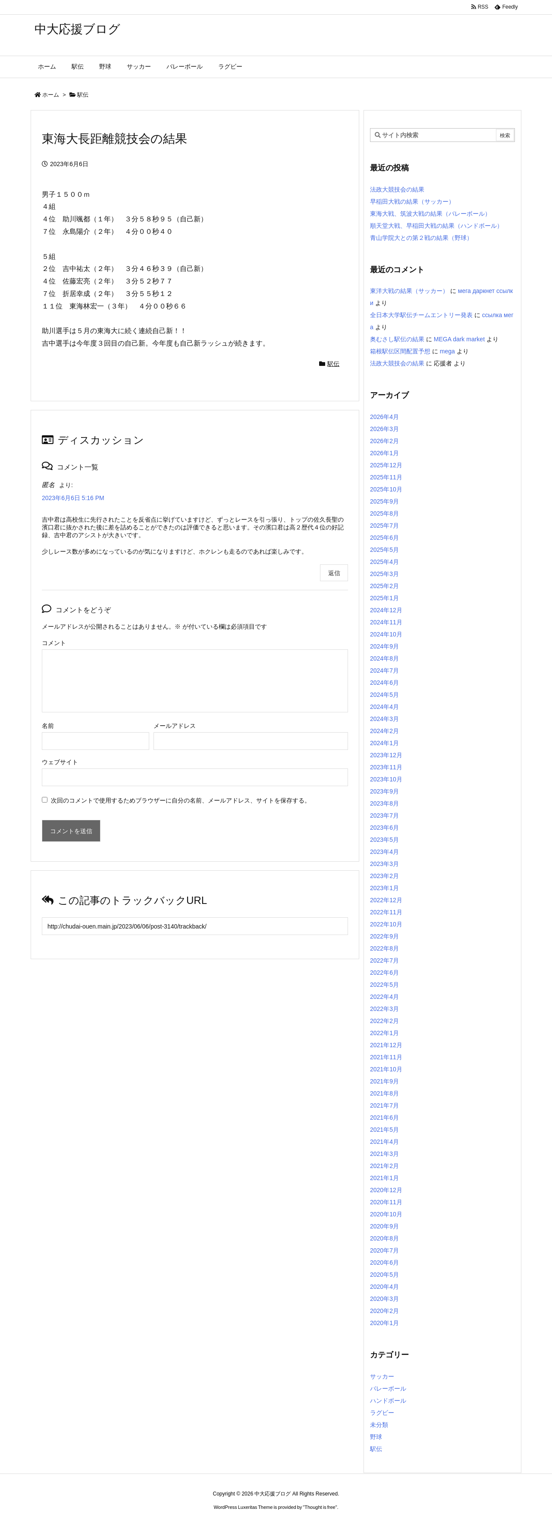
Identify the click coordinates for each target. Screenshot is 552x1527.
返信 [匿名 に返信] (334, 573)
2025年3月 (384, 573)
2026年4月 (384, 416)
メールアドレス (175, 725)
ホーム (50, 94)
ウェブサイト (60, 762)
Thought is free (319, 1507)
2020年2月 (384, 1310)
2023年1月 (384, 888)
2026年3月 (384, 428)
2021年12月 (386, 1045)
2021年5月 (384, 1129)
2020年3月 (384, 1298)
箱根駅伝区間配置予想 (400, 351)
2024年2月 (384, 730)
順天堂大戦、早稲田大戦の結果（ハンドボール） (436, 225)
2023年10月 (386, 779)
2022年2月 (384, 1020)
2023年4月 (384, 851)
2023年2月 (384, 875)
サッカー (382, 1376)
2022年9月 (384, 936)
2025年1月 (384, 598)
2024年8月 (384, 658)
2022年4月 (384, 996)
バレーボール (388, 1388)
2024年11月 (386, 622)
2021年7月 (384, 1105)
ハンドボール (388, 1400)
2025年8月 (384, 513)
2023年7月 (384, 815)
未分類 (379, 1424)
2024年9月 (384, 646)
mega (447, 351)
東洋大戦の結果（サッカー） (409, 290)
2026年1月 (384, 453)
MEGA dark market (459, 339)
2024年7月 (384, 670)
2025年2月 (384, 585)
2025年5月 (384, 549)
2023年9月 (384, 791)
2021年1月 (384, 1177)
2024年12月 (386, 610)
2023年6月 (384, 827)
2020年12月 (386, 1190)
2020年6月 (384, 1262)
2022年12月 (386, 900)
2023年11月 (386, 767)
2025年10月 (386, 489)
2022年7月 (384, 960)
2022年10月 (386, 924)
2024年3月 (384, 718)
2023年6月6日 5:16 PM (73, 497)
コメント (54, 642)
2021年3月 (384, 1153)
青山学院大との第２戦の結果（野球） (421, 237)
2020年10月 (386, 1214)
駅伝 (82, 94)
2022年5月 (384, 984)
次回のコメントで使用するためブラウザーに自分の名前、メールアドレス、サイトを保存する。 (180, 800)
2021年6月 (384, 1117)
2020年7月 (384, 1250)
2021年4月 (384, 1141)
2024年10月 (386, 634)
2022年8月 (384, 948)
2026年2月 (384, 441)
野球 (376, 1436)
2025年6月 (384, 537)
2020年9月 (384, 1226)
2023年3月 (384, 863)
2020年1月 (384, 1322)
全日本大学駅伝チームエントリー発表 (421, 315)
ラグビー (382, 1412)
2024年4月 (384, 706)
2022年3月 (384, 1008)
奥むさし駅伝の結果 (397, 339)
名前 (48, 725)
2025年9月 (384, 501)
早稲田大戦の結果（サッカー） (412, 201)
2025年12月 (386, 465)
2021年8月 (384, 1093)
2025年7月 (384, 525)
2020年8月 (384, 1238)
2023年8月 (384, 803)
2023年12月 (386, 755)
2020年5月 (384, 1274)
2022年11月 (386, 912)
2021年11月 (386, 1057)
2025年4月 (384, 561)
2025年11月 (386, 477)
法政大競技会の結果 (397, 189)
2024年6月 (384, 682)
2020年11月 (386, 1202)
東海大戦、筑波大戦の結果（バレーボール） (430, 213)
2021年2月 (384, 1165)
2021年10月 (386, 1069)
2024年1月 (384, 743)
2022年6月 (384, 972)
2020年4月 (384, 1286)
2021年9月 (384, 1081)
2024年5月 (384, 694)
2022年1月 (384, 1033)
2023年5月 (384, 839)
